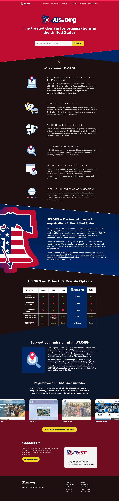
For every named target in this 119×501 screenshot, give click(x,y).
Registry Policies (86, 489)
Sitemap (83, 482)
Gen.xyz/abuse (88, 463)
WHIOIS (68, 489)
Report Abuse (92, 3)
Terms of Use (84, 487)
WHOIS (73, 3)
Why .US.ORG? (55, 3)
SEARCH (78, 43)
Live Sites (65, 3)
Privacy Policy (85, 484)
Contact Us (82, 3)
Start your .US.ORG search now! (60, 429)
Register (46, 3)
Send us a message (31, 459)
